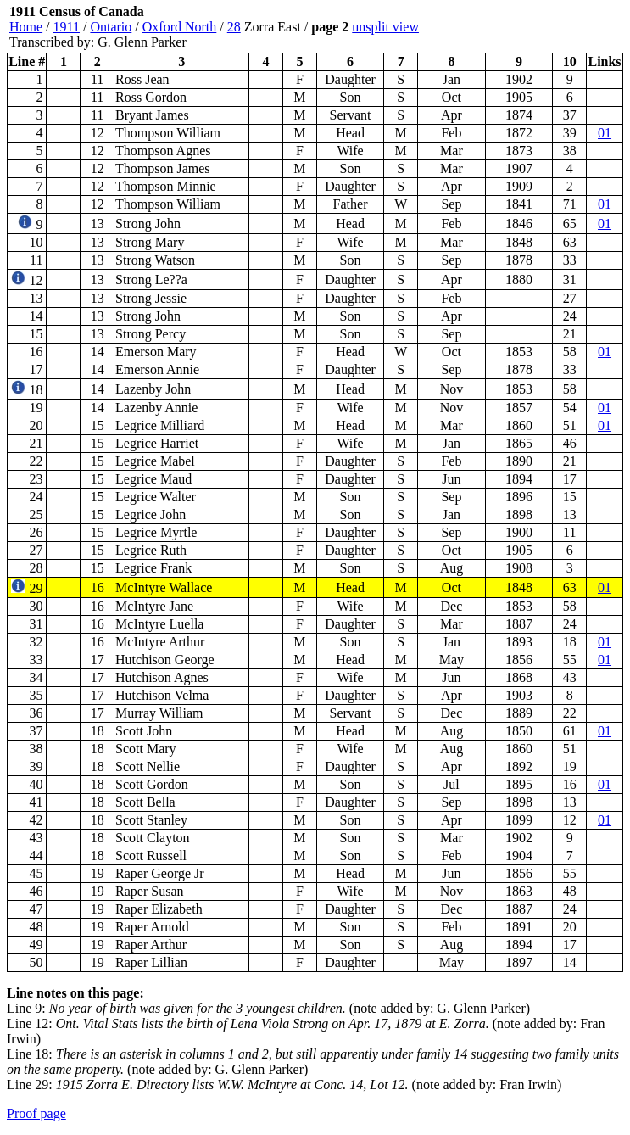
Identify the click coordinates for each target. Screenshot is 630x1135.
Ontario (110, 27)
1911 (66, 27)
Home (25, 27)
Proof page (36, 1113)
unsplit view (385, 27)
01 (604, 133)
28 (234, 27)
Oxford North (179, 27)
